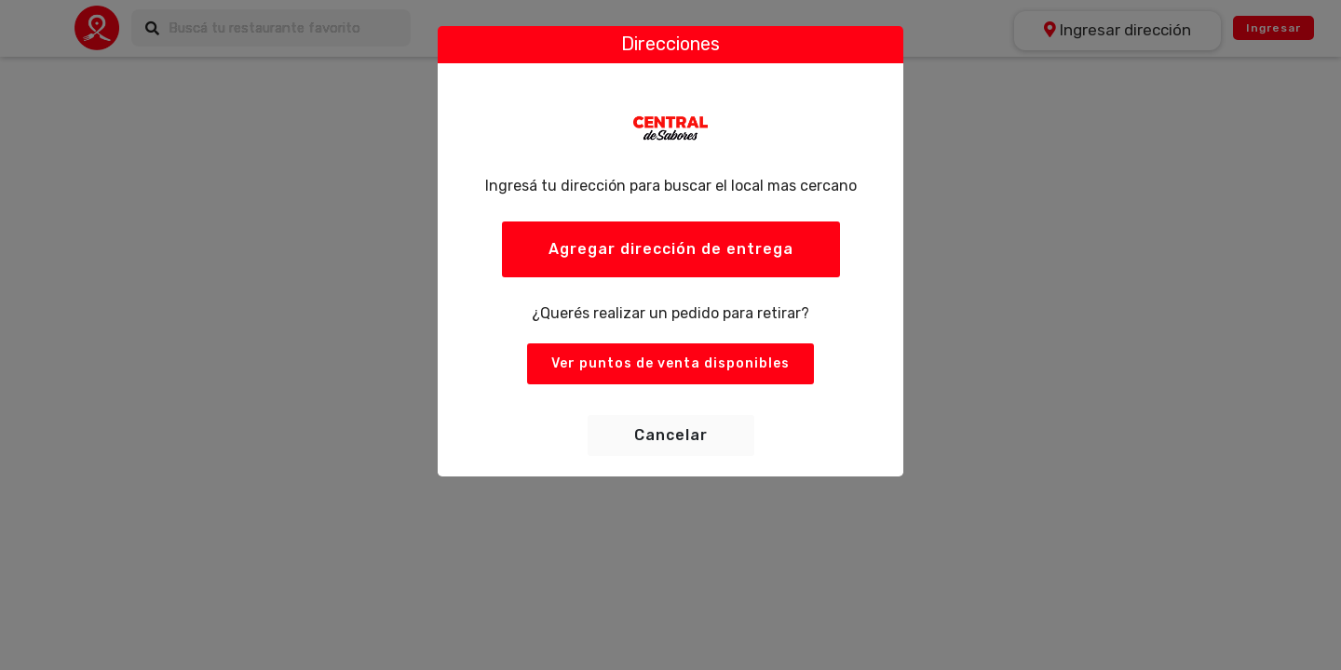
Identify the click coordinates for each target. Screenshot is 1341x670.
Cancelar (671, 435)
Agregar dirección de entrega (671, 249)
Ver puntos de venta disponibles (670, 363)
